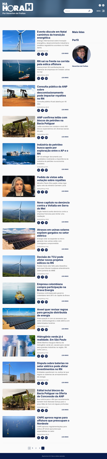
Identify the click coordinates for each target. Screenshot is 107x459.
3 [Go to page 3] (39, 448)
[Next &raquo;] (42, 448)
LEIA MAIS (65, 53)
